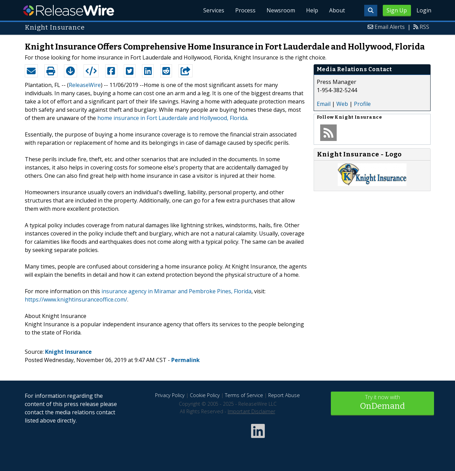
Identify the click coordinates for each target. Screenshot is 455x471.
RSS (424, 27)
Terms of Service (244, 395)
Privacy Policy (170, 395)
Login (423, 10)
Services (213, 10)
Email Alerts (390, 27)
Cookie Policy (205, 395)
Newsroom (281, 10)
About (337, 10)
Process (245, 10)
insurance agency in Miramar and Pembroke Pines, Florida (176, 291)
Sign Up (397, 10)
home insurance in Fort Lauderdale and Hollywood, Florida (172, 118)
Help (312, 10)
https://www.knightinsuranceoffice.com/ (76, 299)
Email (324, 104)
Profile (362, 104)
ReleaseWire (68, 10)
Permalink (185, 360)
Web (342, 104)
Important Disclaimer (251, 411)
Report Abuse (284, 395)
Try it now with (382, 402)
